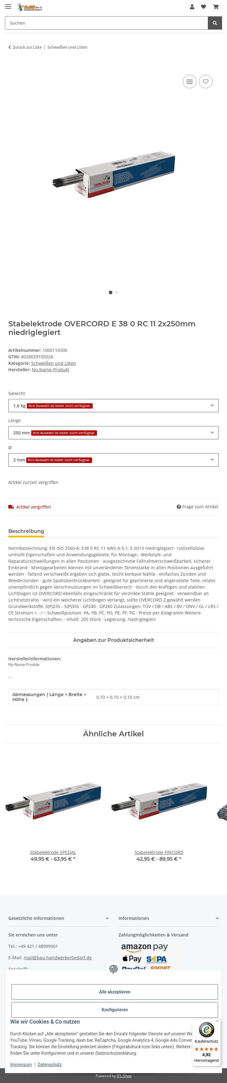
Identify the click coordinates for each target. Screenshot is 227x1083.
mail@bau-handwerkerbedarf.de (58, 957)
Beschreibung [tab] (26, 531)
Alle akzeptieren (114, 991)
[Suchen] (106, 23)
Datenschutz (50, 1064)
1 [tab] (110, 292)
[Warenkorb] (216, 7)
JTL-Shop (124, 1075)
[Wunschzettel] (203, 7)
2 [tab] (117, 292)
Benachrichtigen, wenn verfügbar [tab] (142, 531)
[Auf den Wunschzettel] (205, 81)
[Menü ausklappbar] (8, 4)
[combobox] (113, 405)
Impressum (21, 1064)
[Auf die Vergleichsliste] (189, 81)
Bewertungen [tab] (72, 531)
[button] (192, 7)
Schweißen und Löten (53, 363)
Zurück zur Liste (27, 47)
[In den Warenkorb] (13, 66)
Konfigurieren (115, 1009)
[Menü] (217, 1022)
